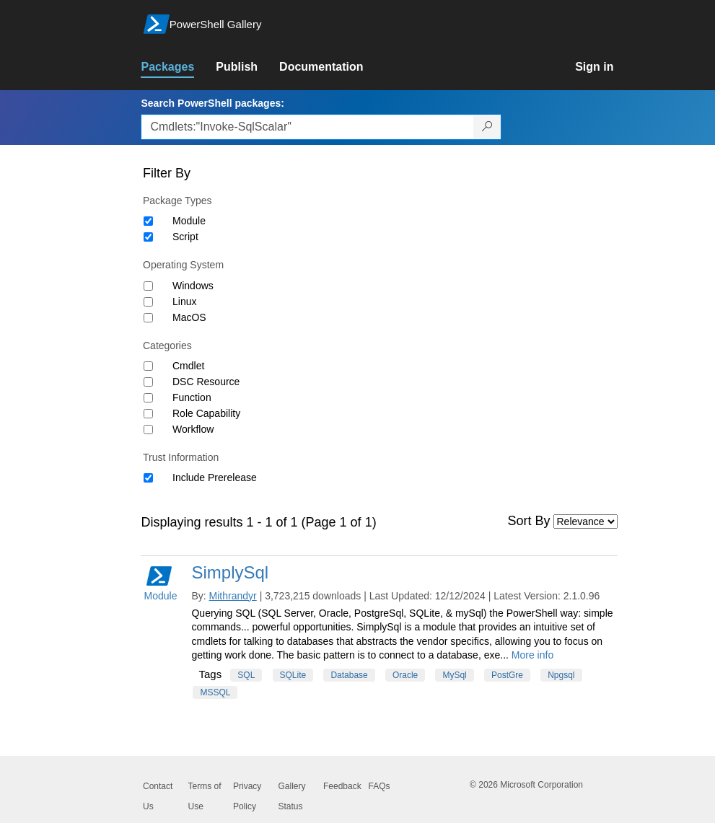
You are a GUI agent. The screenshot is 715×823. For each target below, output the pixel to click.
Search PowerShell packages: (212, 103)
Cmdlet (188, 365)
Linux (184, 301)
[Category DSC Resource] (148, 382)
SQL (246, 675)
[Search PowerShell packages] (487, 127)
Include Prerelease (214, 477)
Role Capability (206, 413)
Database (348, 675)
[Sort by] (585, 521)
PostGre (507, 675)
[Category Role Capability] (148, 413)
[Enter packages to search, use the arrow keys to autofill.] (307, 127)
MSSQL (215, 692)
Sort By (529, 521)
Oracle (405, 675)
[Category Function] (148, 397)
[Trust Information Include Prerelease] (148, 478)
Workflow (193, 429)
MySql (454, 675)
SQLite (293, 675)
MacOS (189, 317)
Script (185, 236)
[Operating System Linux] (148, 302)
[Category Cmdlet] (148, 366)
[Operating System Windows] (148, 286)
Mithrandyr (233, 596)
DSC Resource (206, 381)
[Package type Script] (148, 237)
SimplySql (229, 572)
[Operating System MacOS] (148, 317)
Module (189, 220)
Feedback (342, 786)
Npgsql (561, 675)
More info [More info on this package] (532, 655)
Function (191, 397)
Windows (193, 285)
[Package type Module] (148, 221)
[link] (178, 67)
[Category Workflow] (148, 429)
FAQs (379, 786)
